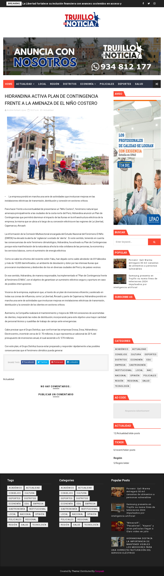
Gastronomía (137, 365)
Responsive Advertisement (137, 411)
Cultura (10, 92)
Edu (149, 360)
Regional (133, 381)
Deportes (124, 84)
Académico (121, 349)
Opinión (135, 375)
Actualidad (24, 84)
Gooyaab (99, 571)
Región (54, 84)
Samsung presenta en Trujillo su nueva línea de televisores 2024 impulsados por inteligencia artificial (135, 281)
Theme (75, 571)
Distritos (70, 84)
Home (8, 84)
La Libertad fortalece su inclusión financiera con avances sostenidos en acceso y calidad (76, 3)
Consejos (121, 354)
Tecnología (122, 386)
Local (42, 84)
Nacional (120, 375)
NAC (149, 370)
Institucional (123, 370)
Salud (139, 84)
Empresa (120, 365)
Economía (87, 84)
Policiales (107, 84)
